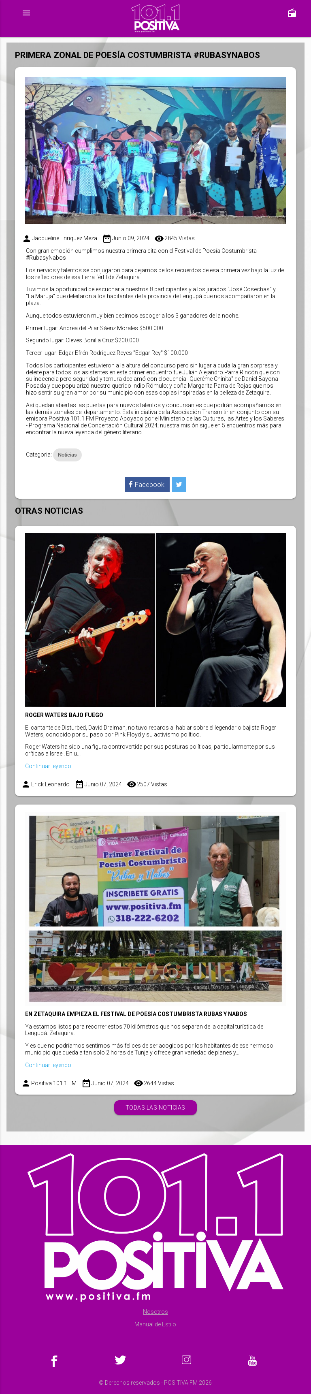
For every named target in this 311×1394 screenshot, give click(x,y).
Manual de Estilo (155, 1324)
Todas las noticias (155, 1107)
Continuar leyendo (48, 766)
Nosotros (155, 1312)
